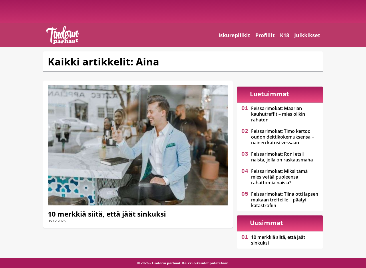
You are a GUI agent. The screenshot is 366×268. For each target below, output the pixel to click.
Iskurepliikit (234, 35)
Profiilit (265, 35)
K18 (284, 35)
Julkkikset (307, 35)
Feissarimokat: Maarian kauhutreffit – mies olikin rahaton (278, 114)
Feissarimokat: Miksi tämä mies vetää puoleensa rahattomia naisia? (279, 177)
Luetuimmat (269, 93)
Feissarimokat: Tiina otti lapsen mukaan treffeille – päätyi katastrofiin (284, 200)
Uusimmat (266, 222)
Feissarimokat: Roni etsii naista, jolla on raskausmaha (282, 157)
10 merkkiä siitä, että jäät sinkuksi (107, 214)
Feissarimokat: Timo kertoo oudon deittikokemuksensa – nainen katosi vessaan (282, 137)
